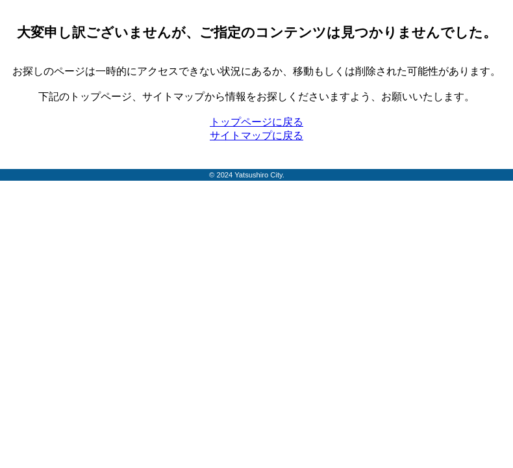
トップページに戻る (256, 121)
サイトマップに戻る (256, 135)
